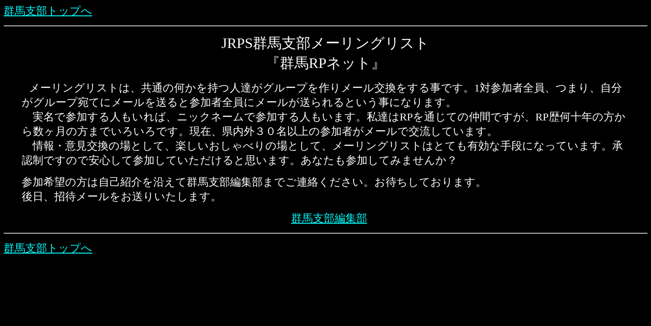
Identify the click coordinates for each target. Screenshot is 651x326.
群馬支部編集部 (329, 218)
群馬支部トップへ (48, 11)
